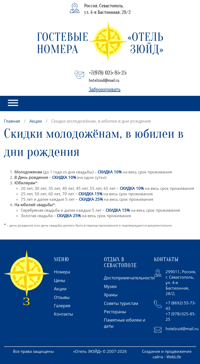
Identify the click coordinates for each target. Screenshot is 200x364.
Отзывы (62, 297)
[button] (13, 103)
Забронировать (105, 89)
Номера (62, 272)
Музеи (110, 286)
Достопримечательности (129, 278)
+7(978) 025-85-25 (107, 73)
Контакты (63, 314)
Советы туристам (121, 303)
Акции (35, 121)
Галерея (62, 306)
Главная (12, 121)
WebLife (173, 356)
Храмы (110, 295)
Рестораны (115, 312)
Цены (59, 280)
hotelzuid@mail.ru (104, 80)
